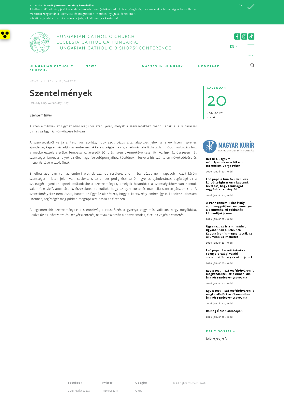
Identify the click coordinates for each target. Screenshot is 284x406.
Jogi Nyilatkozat (79, 390)
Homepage (209, 66)
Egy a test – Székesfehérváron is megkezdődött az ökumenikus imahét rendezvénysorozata (230, 294)
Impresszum (110, 390)
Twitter (107, 383)
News (91, 66)
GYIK (138, 390)
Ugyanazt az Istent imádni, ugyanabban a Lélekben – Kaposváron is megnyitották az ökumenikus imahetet (229, 231)
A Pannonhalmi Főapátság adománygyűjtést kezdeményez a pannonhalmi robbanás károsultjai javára (229, 208)
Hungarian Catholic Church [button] (52, 68)
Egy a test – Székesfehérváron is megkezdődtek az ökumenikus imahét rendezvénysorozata (230, 274)
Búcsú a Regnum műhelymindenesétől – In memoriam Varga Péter (225, 162)
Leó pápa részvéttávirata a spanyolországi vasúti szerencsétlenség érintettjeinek (229, 254)
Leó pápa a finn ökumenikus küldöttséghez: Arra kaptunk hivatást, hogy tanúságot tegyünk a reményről (227, 184)
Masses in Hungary (162, 66)
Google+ (141, 383)
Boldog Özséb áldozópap (224, 311)
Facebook (75, 383)
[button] (240, 6)
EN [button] (233, 46)
